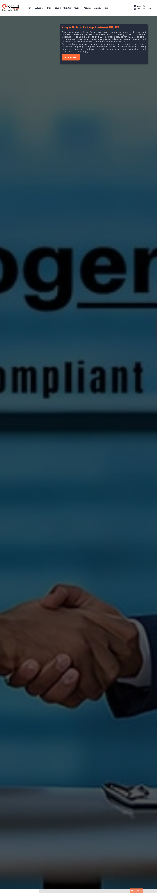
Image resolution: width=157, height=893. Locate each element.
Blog (106, 8)
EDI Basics (39, 8)
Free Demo (136, 890)
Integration (67, 8)
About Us (87, 8)
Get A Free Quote (71, 57)
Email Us (142, 6)
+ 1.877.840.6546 (145, 9)
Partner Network (53, 8)
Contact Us (98, 8)
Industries (77, 8)
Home (30, 8)
